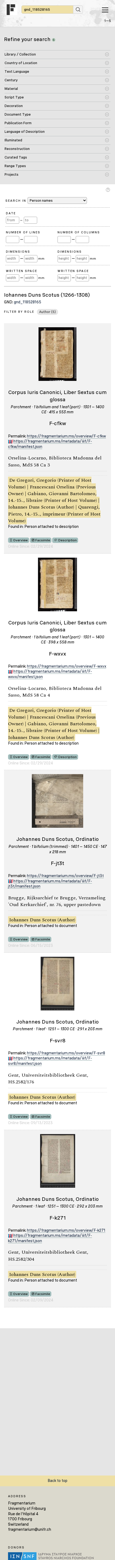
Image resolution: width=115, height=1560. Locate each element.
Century (11, 80)
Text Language (17, 71)
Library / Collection (20, 54)
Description (67, 540)
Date (11, 213)
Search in (46, 200)
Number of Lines (23, 232)
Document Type (18, 114)
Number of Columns (78, 232)
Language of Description (25, 132)
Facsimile (42, 540)
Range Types (15, 166)
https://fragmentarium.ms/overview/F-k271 (66, 1230)
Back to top (57, 1480)
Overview (20, 540)
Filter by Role (19, 312)
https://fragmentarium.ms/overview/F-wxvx (66, 666)
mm (41, 258)
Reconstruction (17, 149)
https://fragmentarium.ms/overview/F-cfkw (66, 436)
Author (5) (47, 312)
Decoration (14, 106)
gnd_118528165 (27, 302)
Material (11, 89)
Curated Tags (16, 157)
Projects (11, 174)
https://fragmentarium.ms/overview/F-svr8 (66, 1053)
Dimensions (18, 251)
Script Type (14, 97)
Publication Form (18, 123)
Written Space (21, 271)
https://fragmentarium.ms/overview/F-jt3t (65, 876)
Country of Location (21, 63)
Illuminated (13, 140)
